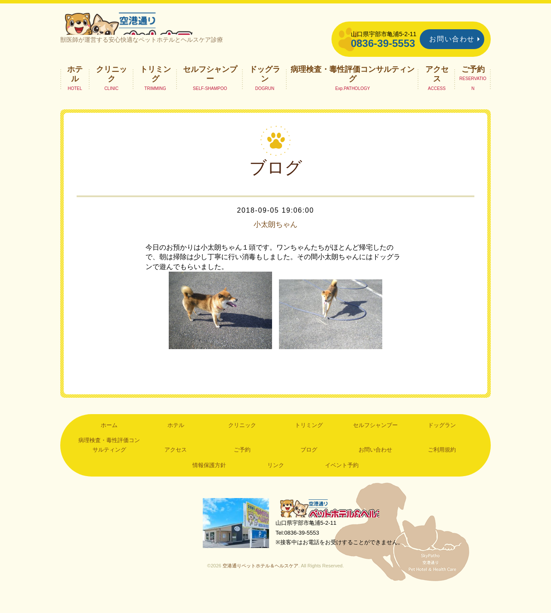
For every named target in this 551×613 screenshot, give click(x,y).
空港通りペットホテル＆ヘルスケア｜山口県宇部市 (174, 32)
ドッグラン (264, 93)
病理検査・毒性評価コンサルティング (353, 93)
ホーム (109, 444)
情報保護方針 (209, 484)
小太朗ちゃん (275, 243)
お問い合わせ (452, 39)
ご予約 (473, 88)
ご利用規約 (442, 469)
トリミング (155, 93)
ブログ (308, 469)
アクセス (437, 93)
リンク (275, 484)
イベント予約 (342, 484)
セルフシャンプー (210, 93)
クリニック (111, 93)
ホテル (75, 93)
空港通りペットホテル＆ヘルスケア (336, 528)
